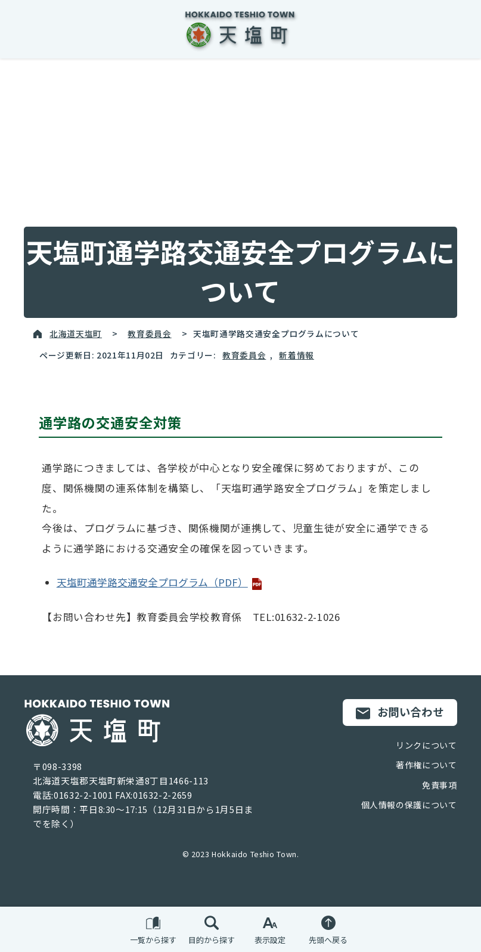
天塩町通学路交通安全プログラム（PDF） (160, 582)
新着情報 (296, 355)
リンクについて (426, 745)
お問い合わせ (400, 712)
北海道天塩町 (75, 333)
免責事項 (439, 785)
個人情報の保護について (409, 805)
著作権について (426, 765)
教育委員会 (149, 333)
